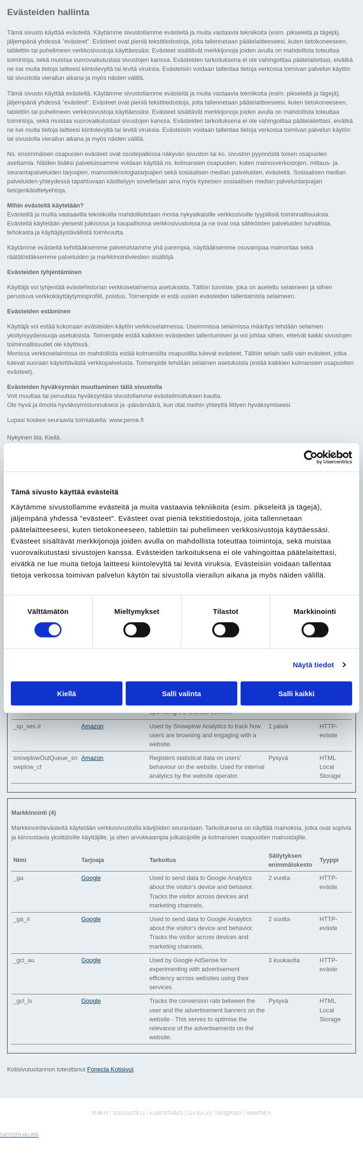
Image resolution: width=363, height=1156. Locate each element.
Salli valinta (181, 693)
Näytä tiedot (313, 665)
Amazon (92, 726)
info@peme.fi (229, 1113)
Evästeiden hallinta (19, 1135)
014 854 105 (199, 1113)
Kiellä (66, 693)
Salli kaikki (296, 693)
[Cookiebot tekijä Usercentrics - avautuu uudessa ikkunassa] (310, 457)
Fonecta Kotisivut (110, 1069)
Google (91, 877)
